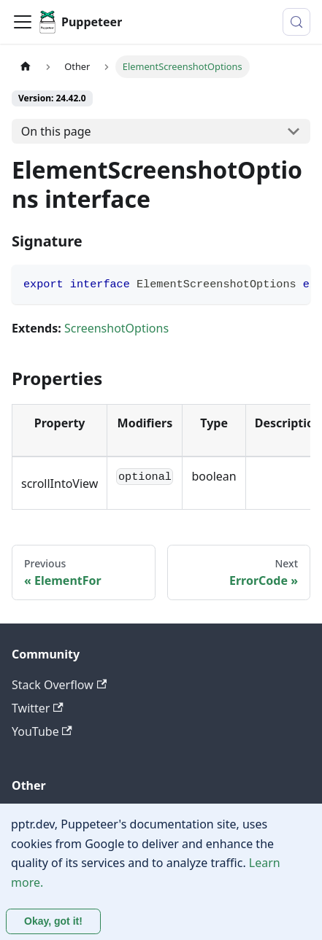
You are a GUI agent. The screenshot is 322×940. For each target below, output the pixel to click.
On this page (56, 131)
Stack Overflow (59, 685)
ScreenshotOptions (116, 328)
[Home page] (25, 66)
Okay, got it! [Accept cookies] (53, 921)
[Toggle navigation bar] (23, 22)
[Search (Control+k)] (296, 22)
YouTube (42, 731)
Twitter (38, 708)
